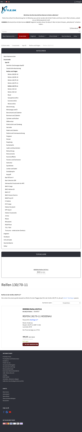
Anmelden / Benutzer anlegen (11, 379)
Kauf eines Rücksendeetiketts (11, 371)
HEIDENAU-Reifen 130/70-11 (41, 269)
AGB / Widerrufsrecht (8, 373)
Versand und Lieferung (9, 367)
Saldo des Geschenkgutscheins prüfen (13, 381)
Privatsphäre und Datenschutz (11, 359)
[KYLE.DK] (8, 9)
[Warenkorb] (75, 28)
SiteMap (5, 375)
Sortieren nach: (47, 303)
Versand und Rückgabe (9, 365)
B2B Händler (6, 377)
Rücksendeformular (8, 369)
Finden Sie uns (7, 363)
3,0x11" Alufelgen (68, 298)
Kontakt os (6, 361)
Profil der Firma (7, 356)
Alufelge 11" (34, 320)
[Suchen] (79, 32)
